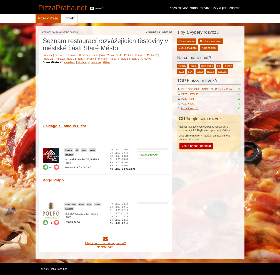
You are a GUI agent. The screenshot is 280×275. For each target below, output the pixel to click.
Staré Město (52, 62)
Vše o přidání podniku (196, 146)
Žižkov (106, 62)
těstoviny (69, 154)
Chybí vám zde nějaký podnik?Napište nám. (105, 243)
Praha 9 (135, 58)
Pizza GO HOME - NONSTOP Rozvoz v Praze (207, 89)
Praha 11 (152, 55)
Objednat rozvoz (148, 155)
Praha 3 (70, 58)
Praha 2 (59, 58)
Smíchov (146, 58)
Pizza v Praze (48, 18)
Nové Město (107, 55)
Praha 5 (91, 58)
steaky (210, 71)
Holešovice (71, 55)
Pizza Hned (187, 98)
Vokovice (96, 62)
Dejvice (59, 55)
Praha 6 (102, 58)
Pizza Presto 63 (190, 108)
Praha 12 (48, 58)
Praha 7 (113, 58)
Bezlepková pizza (187, 48)
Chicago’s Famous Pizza (64, 126)
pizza (84, 150)
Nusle (119, 55)
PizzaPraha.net (62, 8)
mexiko (228, 66)
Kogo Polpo (53, 180)
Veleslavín (70, 62)
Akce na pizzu (209, 48)
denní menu (70, 204)
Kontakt (69, 18)
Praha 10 (140, 55)
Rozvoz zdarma (187, 41)
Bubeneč (47, 55)
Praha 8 (124, 58)
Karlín (95, 55)
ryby (89, 204)
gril (77, 150)
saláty (92, 150)
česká (193, 66)
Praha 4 (80, 58)
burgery (68, 150)
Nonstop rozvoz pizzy (211, 41)
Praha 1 (128, 55)
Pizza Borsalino (189, 94)
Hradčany (84, 55)
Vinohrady (83, 62)
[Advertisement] (105, 91)
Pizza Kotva (187, 103)
